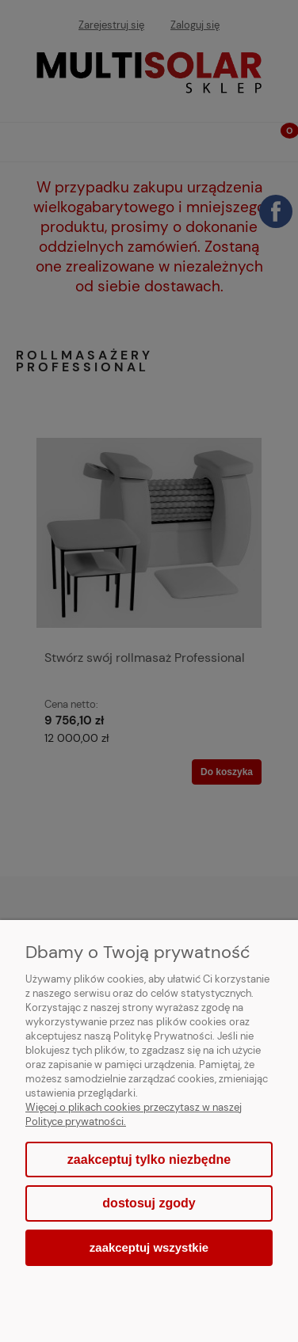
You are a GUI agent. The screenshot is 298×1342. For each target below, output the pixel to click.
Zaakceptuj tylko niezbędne (149, 1159)
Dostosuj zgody (148, 1203)
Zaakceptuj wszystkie (149, 1247)
